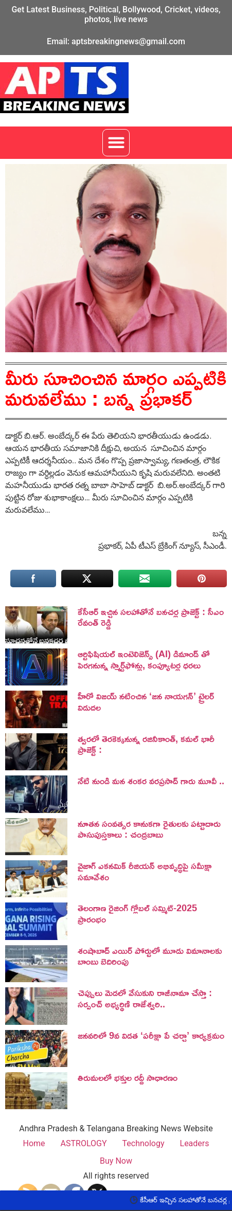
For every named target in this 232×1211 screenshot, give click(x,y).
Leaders (194, 1143)
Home (34, 1143)
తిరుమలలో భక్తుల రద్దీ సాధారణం (127, 1077)
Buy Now (116, 1161)
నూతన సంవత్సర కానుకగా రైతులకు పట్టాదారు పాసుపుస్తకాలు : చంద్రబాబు (149, 829)
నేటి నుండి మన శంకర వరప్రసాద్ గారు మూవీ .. (151, 780)
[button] (116, 142)
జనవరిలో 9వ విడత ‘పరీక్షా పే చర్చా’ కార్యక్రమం (151, 1035)
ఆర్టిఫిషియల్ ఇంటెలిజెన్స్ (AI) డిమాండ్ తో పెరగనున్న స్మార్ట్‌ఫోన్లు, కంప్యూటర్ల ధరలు (144, 659)
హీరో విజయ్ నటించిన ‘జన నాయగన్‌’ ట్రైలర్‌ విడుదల (146, 701)
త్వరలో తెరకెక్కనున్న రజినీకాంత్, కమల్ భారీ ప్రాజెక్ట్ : (146, 744)
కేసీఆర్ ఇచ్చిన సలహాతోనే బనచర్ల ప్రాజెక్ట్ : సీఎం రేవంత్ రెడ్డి (151, 617)
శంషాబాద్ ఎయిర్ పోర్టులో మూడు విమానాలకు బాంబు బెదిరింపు (150, 956)
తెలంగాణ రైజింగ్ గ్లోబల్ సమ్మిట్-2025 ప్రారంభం (137, 913)
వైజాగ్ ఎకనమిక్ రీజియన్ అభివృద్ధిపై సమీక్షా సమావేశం (145, 871)
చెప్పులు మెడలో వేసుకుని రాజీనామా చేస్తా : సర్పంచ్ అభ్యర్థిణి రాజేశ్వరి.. (145, 998)
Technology (143, 1143)
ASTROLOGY (84, 1143)
